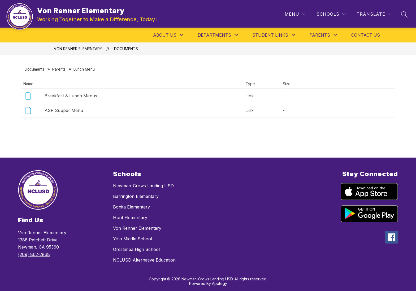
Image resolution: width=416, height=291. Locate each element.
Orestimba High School (136, 249)
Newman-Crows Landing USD (143, 185)
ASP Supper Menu (64, 110)
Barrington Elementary (136, 196)
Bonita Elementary (131, 207)
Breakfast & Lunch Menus (71, 95)
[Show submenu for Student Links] (270, 35)
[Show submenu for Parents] (319, 35)
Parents (59, 69)
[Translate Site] (374, 14)
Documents (126, 48)
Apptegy (219, 283)
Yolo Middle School (132, 238)
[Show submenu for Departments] (214, 35)
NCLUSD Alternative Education (144, 260)
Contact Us (365, 35)
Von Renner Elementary (78, 48)
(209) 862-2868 (34, 254)
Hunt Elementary (130, 217)
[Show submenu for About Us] (164, 35)
